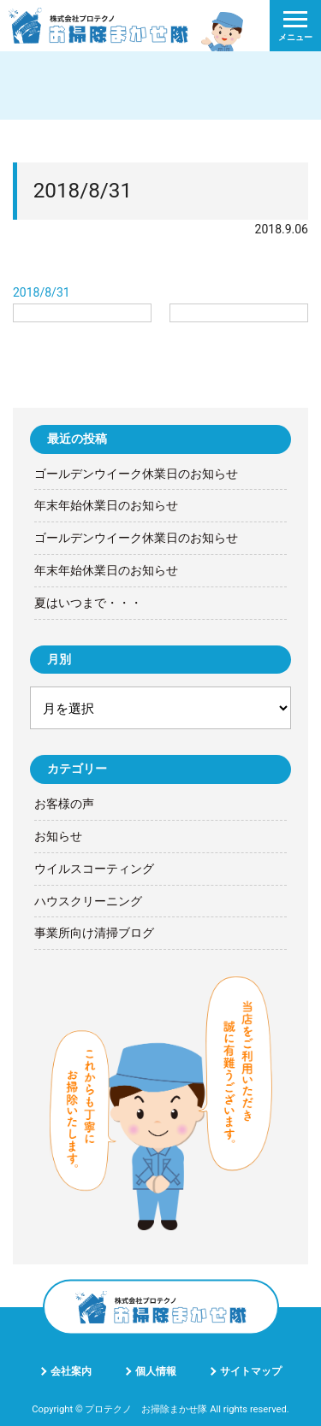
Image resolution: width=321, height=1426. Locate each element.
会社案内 (71, 1371)
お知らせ (58, 836)
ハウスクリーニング (88, 901)
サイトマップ (251, 1371)
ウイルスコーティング (94, 868)
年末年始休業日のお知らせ (106, 505)
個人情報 (155, 1371)
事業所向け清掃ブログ (94, 933)
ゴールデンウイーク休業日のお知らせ (136, 473)
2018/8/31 (41, 292)
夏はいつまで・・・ (88, 603)
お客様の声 (64, 803)
